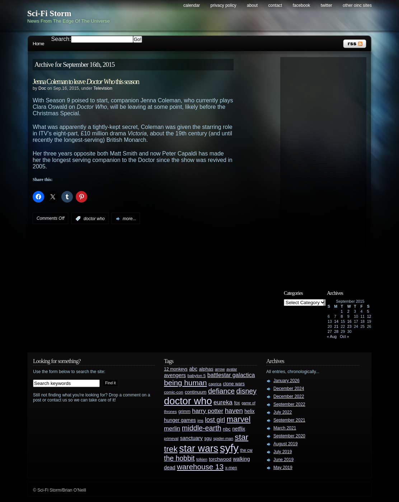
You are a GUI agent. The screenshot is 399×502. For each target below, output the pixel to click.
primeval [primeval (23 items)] (171, 438)
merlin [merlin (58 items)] (172, 428)
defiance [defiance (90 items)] (221, 391)
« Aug (332, 336)
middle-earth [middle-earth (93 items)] (201, 428)
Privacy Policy (223, 5)
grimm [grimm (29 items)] (184, 411)
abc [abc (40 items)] (193, 369)
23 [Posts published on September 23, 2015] (349, 326)
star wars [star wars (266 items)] (198, 448)
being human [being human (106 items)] (185, 382)
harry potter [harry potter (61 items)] (207, 411)
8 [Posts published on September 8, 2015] (342, 316)
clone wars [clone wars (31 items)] (234, 383)
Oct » (344, 336)
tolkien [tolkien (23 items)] (201, 459)
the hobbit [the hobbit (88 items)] (179, 458)
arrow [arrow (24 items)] (220, 369)
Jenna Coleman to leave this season (86, 81)
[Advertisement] (327, 167)
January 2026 (286, 380)
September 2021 (289, 420)
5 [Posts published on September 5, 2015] (368, 311)
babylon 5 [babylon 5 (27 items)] (196, 375)
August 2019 (285, 443)
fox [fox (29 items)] (237, 402)
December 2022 (288, 396)
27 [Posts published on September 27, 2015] (330, 331)
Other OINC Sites (357, 5)
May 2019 (282, 467)
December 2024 (288, 388)
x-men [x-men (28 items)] (231, 467)
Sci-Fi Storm (49, 13)
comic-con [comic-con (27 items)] (173, 392)
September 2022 (289, 404)
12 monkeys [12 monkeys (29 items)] (176, 369)
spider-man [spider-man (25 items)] (223, 438)
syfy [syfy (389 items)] (229, 448)
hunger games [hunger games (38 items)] (180, 420)
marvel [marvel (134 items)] (238, 419)
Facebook (301, 5)
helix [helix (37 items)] (249, 411)
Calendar (191, 5)
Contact (275, 5)
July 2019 (282, 451)
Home (38, 43)
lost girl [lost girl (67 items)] (215, 419)
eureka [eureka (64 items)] (223, 402)
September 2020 (289, 435)
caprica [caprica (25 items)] (214, 384)
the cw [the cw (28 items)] (246, 450)
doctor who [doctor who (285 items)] (188, 400)
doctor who (94, 218)
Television (102, 88)
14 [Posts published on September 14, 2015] (336, 321)
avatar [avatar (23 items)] (231, 369)
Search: (61, 39)
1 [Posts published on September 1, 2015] (342, 311)
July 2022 (282, 412)
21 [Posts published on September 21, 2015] (336, 326)
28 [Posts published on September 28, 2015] (336, 331)
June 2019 (283, 459)
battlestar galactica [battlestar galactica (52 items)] (231, 375)
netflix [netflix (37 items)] (238, 429)
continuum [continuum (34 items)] (196, 392)
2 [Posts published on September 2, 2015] (348, 311)
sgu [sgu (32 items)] (208, 438)
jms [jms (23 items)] (200, 420)
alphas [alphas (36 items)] (206, 369)
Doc (42, 88)
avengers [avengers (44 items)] (175, 375)
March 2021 (284, 428)
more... (129, 218)
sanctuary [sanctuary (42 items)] (191, 438)
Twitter (326, 5)
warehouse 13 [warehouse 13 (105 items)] (200, 467)
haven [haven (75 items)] (234, 410)
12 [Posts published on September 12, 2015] (369, 316)
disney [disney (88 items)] (246, 391)
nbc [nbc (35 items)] (227, 429)
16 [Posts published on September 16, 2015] (349, 321)
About (252, 5)
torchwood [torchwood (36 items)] (220, 459)
